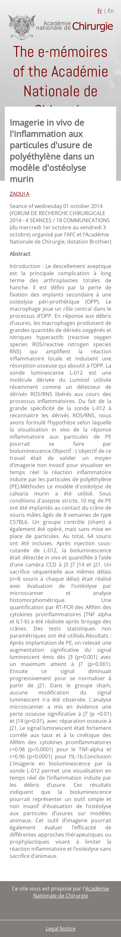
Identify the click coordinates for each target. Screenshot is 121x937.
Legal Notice (61, 928)
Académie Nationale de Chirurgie (71, 892)
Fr (99, 10)
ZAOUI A (19, 193)
